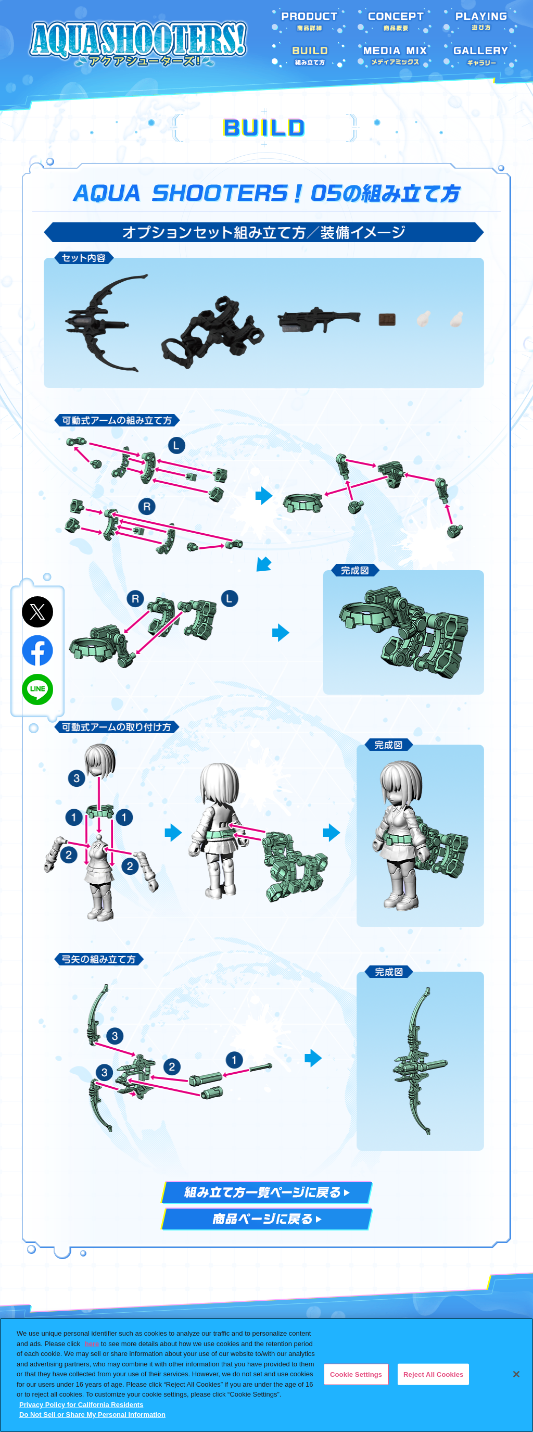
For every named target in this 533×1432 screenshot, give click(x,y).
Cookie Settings (356, 1374)
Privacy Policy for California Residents (81, 1405)
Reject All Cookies (433, 1374)
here (92, 1344)
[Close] (516, 1374)
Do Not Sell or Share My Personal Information (92, 1414)
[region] (266, 1375)
